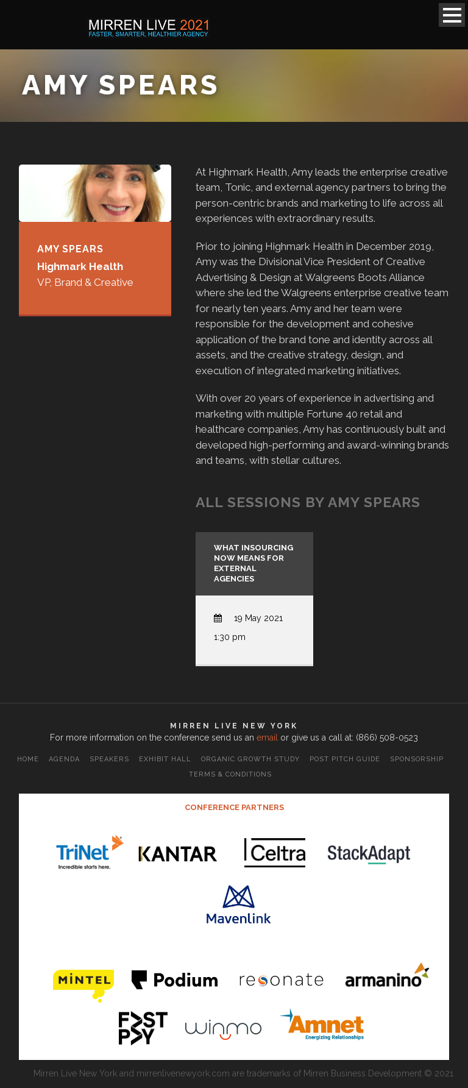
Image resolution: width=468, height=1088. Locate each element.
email (267, 737)
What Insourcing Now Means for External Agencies (253, 563)
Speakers (109, 759)
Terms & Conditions (230, 774)
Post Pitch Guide (345, 759)
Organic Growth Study (250, 759)
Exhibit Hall (165, 759)
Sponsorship (417, 759)
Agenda (64, 759)
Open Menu (452, 15)
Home (28, 759)
